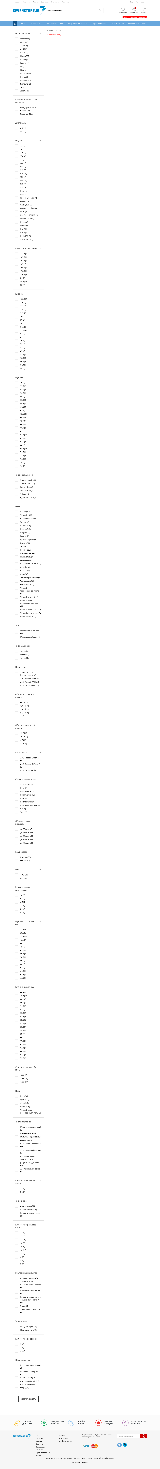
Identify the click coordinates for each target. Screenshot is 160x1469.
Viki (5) (23, 809)
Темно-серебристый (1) (30, 577)
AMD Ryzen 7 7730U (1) (30, 682)
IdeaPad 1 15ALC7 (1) (29, 215)
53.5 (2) (23, 386)
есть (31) (24, 875)
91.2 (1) (23, 365)
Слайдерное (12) (27, 1156)
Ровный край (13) (27, 1378)
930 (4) (23, 177)
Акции (23, 23)
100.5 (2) (23, 299)
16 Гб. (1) (24, 736)
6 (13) (22, 898)
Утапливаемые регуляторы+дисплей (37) (29, 1163)
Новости (17, 2)
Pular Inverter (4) (27, 802)
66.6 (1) (23, 424)
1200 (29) (24, 1078)
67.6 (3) (23, 441)
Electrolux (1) (25, 39)
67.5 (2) (23, 438)
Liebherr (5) (25, 70)
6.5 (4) (22, 902)
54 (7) (22, 323)
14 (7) (22, 1243)
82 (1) (22, 347)
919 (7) (23, 170)
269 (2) (23, 149)
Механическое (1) (28, 1133)
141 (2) (23, 313)
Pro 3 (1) (23, 232)
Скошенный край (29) (29, 1381)
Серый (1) (24, 1103)
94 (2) (22, 368)
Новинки (26, 2)
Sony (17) (24, 87)
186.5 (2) (23, 274)
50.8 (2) (23, 953)
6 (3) (22, 1257)
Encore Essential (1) (28, 198)
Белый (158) (25, 511)
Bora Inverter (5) (27, 791)
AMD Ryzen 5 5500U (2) (30, 678)
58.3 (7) (23, 1027)
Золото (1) (24, 546)
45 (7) (22, 947)
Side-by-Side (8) (26, 490)
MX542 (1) (24, 225)
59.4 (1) (23, 403)
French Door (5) (27, 487)
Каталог (62, 1435)
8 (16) (22, 909)
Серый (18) (25, 570)
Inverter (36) (25, 857)
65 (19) (23, 421)
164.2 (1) (23, 260)
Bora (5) (23, 194)
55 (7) (22, 396)
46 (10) (23, 999)
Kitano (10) (24, 59)
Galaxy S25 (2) (26, 205)
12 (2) (22, 1236)
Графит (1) (24, 1099)
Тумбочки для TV (65, 1441)
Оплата (35, 2)
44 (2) (22, 943)
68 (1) (22, 445)
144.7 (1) (23, 253)
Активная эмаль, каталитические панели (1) (30, 1284)
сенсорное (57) (26, 1140)
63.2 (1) (23, 974)
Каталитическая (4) (28, 1209)
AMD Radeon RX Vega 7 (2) (30, 765)
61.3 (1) (23, 971)
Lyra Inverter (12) (27, 795)
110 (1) (23, 302)
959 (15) (23, 180)
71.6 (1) (23, 452)
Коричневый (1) (27, 550)
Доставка (44, 2)
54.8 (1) (23, 393)
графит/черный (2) (28, 539)
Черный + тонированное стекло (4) (29, 591)
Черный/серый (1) (28, 616)
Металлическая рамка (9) (30, 1373)
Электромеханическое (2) (30, 1170)
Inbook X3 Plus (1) (27, 218)
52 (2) (22, 1009)
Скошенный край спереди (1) (27, 1386)
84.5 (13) (23, 281)
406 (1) (23, 163)
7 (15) (22, 905)
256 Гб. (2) (24, 709)
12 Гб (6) (23, 733)
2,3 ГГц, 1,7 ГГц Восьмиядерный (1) (28, 673)
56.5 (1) (23, 957)
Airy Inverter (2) (26, 784)
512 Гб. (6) (24, 713)
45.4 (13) (23, 995)
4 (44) (22, 1351)
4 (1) (22, 159)
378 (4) (23, 156)
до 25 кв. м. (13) (27, 832)
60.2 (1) (23, 1041)
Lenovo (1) (24, 63)
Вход (131, 2)
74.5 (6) (23, 459)
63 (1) (22, 334)
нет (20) (23, 878)
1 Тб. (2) (23, 716)
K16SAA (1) (24, 222)
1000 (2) (23, 1075)
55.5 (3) (23, 400)
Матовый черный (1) (29, 553)
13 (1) (22, 146)
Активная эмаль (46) (29, 1278)
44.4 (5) (23, 992)
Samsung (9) (25, 84)
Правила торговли (43, 1453)
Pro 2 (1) (23, 229)
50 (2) (22, 320)
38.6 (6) (23, 933)
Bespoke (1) (25, 191)
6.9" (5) (23, 128)
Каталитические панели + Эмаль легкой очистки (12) (30, 1300)
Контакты (65, 2)
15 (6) (22, 1246)
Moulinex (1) (25, 73)
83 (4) (22, 351)
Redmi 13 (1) (25, 236)
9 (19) (22, 912)
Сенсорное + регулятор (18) (30, 1145)
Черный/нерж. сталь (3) (30, 613)
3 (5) (22, 1347)
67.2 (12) (23, 435)
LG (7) (22, 66)
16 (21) (23, 1250)
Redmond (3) (25, 80)
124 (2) (23, 309)
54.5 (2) (23, 327)
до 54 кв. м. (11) (27, 839)
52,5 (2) (23, 1013)
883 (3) (23, 131)
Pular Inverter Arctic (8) (30, 805)
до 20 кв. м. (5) (26, 829)
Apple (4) (24, 45)
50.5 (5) (23, 1002)
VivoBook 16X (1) (27, 239)
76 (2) (22, 466)
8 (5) (22, 1260)
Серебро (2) (25, 567)
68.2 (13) (23, 448)
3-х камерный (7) (27, 483)
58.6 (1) (23, 1030)
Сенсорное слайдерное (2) (30, 1151)
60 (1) (22, 1037)
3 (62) (22, 1192)
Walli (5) (23, 812)
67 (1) (22, 431)
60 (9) (22, 964)
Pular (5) (23, 798)
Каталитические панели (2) (30, 1292)
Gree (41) (24, 42)
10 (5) (22, 895)
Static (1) (24, 651)
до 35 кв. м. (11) (27, 836)
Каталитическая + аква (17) (30, 1214)
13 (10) (23, 1239)
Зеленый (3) (25, 543)
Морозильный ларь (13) (30, 637)
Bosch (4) (24, 52)
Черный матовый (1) (29, 597)
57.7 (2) (23, 1023)
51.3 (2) (23, 1006)
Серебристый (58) (28, 518)
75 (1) (22, 462)
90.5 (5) (23, 358)
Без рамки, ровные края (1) (30, 1366)
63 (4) (22, 410)
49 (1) (22, 382)
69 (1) (22, 337)
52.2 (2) (23, 1016)
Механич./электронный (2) (30, 1128)
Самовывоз (55, 2)
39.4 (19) (23, 936)
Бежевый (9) (25, 525)
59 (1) (22, 960)
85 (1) (22, 285)
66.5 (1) (23, 978)
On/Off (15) (25, 860)
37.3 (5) (23, 929)
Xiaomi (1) (24, 91)
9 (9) (22, 1264)
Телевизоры (36, 23)
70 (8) (22, 340)
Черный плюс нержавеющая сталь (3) (30, 1111)
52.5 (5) (23, 1020)
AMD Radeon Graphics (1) (29, 759)
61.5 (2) (23, 407)
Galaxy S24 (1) (26, 201)
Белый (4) (24, 1096)
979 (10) (23, 187)
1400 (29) (24, 1082)
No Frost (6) (25, 654)
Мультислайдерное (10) (30, 1137)
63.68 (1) (23, 414)
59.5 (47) (23, 330)
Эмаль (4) (24, 1306)
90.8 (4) (23, 361)
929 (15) (23, 173)
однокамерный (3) (28, 497)
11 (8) (22, 1233)
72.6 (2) (23, 1058)
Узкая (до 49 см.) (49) (29, 114)
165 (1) (23, 264)
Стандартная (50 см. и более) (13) (29, 109)
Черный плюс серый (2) (30, 609)
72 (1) (22, 344)
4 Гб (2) (23, 740)
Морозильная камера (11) (29, 632)
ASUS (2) (23, 49)
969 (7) (23, 184)
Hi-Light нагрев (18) (28, 1326)
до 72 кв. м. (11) (27, 843)
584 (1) (23, 166)
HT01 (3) (23, 211)
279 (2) (23, 152)
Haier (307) (24, 56)
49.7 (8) (23, 950)
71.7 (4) (23, 455)
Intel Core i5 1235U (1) (29, 685)
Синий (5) (24, 574)
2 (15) (22, 1188)
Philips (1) (24, 77)
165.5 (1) (23, 267)
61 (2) (22, 967)
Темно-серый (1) (27, 581)
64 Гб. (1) (24, 702)
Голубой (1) (25, 532)
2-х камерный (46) (28, 480)
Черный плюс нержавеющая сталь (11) (29, 603)
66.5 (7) (23, 1051)
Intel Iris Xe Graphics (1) (30, 770)
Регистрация (141, 2)
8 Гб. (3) (23, 743)
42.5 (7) (23, 940)
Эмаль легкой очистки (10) (30, 1311)
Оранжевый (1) (26, 560)
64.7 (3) (23, 417)
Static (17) (24, 658)
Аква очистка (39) (27, 1206)
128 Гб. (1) (24, 706)
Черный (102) (26, 515)
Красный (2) (25, 529)
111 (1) (23, 306)
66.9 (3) (23, 428)
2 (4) (22, 1344)
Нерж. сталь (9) (26, 557)
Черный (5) (25, 1106)
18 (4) (22, 1253)
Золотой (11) (25, 522)
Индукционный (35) (28, 1330)
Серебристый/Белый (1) (30, 564)
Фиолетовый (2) (27, 584)
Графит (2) (24, 536)
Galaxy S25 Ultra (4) (28, 208)
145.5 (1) (23, 257)
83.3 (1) (23, 354)
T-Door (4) (24, 494)
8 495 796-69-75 (54, 10)
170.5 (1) (23, 271)
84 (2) (22, 278)
